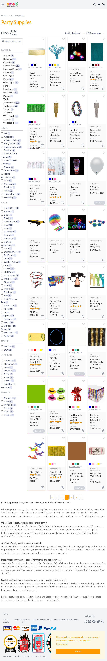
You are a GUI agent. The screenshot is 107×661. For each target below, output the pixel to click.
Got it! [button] (78, 651)
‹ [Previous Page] (52, 497)
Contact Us (50, 619)
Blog (77, 619)
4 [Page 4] (71, 497)
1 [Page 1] (57, 497)
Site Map (71, 619)
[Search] (12, 41)
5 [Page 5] (76, 497)
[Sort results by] (75, 33)
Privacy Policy (61, 619)
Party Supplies (17, 15)
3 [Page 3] (66, 497)
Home (4, 15)
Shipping (18, 619)
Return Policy (39, 619)
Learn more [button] (62, 644)
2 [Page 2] (61, 497)
